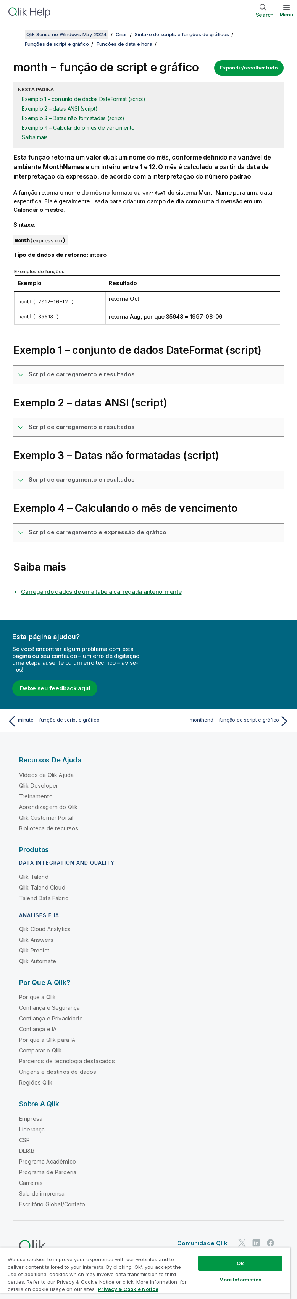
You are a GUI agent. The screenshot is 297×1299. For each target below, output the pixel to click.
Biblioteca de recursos (49, 828)
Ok (240, 1263)
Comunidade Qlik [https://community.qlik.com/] (202, 1243)
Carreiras (31, 1183)
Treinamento (36, 796)
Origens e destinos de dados (57, 1072)
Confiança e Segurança (49, 1007)
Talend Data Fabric (43, 898)
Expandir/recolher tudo (249, 67)
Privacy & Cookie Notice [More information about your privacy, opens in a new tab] (128, 1289)
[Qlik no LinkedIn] (256, 1243)
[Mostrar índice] (15, 34)
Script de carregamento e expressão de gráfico (97, 532)
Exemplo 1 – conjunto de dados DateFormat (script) (83, 99)
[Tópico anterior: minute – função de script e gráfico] (76, 721)
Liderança (32, 1129)
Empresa (30, 1118)
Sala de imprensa (42, 1193)
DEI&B (26, 1151)
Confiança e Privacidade (51, 1018)
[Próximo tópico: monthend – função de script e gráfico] (221, 721)
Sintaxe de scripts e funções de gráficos (182, 34)
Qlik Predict (34, 950)
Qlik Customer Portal (46, 817)
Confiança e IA (37, 1029)
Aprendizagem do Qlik (48, 807)
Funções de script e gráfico (57, 44)
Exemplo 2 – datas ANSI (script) (59, 108)
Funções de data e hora (124, 44)
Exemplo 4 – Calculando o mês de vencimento (78, 127)
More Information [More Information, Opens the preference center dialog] (240, 1279)
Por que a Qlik (37, 997)
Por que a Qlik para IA (47, 1039)
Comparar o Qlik (40, 1050)
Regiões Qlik (35, 1082)
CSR (24, 1140)
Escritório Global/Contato (52, 1204)
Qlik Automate (37, 961)
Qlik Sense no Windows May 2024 (66, 34)
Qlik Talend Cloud (42, 887)
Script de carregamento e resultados (82, 374)
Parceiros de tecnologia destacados (67, 1061)
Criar (121, 34)
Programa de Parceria (47, 1172)
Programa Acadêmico (47, 1161)
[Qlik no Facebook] (270, 1243)
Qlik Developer (38, 785)
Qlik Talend (33, 877)
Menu (286, 14)
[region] (145, 1273)
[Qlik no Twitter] (242, 1243)
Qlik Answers (36, 939)
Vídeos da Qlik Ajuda (46, 775)
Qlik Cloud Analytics (45, 929)
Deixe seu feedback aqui (55, 688)
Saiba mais (35, 137)
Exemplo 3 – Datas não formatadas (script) (73, 118)
